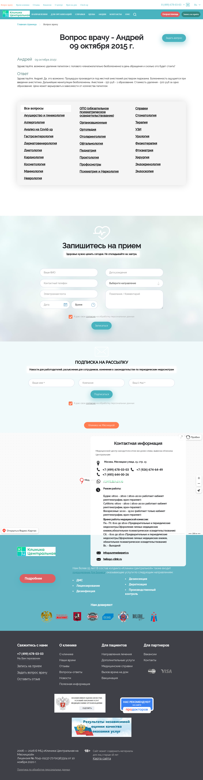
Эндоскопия (144, 171)
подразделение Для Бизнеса (89, 572)
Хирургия (142, 157)
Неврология (33, 178)
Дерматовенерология (40, 143)
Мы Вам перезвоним (28, 658)
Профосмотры (90, 164)
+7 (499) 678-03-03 (30, 654)
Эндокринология (148, 164)
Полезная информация (74, 684)
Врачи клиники (22, 5)
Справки (80, 14)
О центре (59, 5)
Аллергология (34, 122)
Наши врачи (67, 660)
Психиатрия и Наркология (99, 171)
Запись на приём (191, 14)
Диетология (33, 150)
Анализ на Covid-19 (38, 129)
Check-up (84, 5)
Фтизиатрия (144, 150)
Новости (65, 678)
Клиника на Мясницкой (101, 425)
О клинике (66, 654)
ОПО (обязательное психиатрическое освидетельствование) (97, 112)
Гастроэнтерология (38, 136)
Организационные (93, 122)
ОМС (127, 14)
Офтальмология (91, 143)
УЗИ (138, 129)
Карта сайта (102, 758)
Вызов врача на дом (115, 672)
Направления (39, 14)
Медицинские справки (117, 666)
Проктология (89, 157)
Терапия (141, 122)
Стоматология (145, 115)
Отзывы (36, 5)
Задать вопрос (174, 38)
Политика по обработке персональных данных (43, 769)
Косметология (34, 164)
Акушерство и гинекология (44, 115)
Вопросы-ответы (70, 672)
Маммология (33, 171)
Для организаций (61, 14)
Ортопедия (88, 129)
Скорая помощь (170, 14)
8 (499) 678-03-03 (171, 4)
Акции (102, 14)
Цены (91, 14)
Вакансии (47, 5)
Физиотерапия (146, 143)
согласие (91, 316)
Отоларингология (93, 136)
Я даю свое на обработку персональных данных (104, 316)
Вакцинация (110, 678)
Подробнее (33, 578)
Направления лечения (117, 654)
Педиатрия (88, 150)
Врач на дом (71, 5)
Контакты (116, 14)
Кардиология (34, 157)
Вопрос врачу (7, 5)
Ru (195, 5)
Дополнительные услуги (118, 660)
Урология (142, 136)
